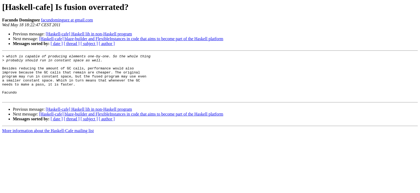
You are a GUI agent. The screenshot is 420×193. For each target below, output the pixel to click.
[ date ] (57, 43)
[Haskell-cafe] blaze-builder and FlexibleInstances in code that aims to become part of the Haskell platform (131, 38)
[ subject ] (89, 43)
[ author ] (107, 43)
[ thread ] (72, 43)
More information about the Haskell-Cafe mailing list (48, 139)
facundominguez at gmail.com (67, 20)
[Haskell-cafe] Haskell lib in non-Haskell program (89, 34)
